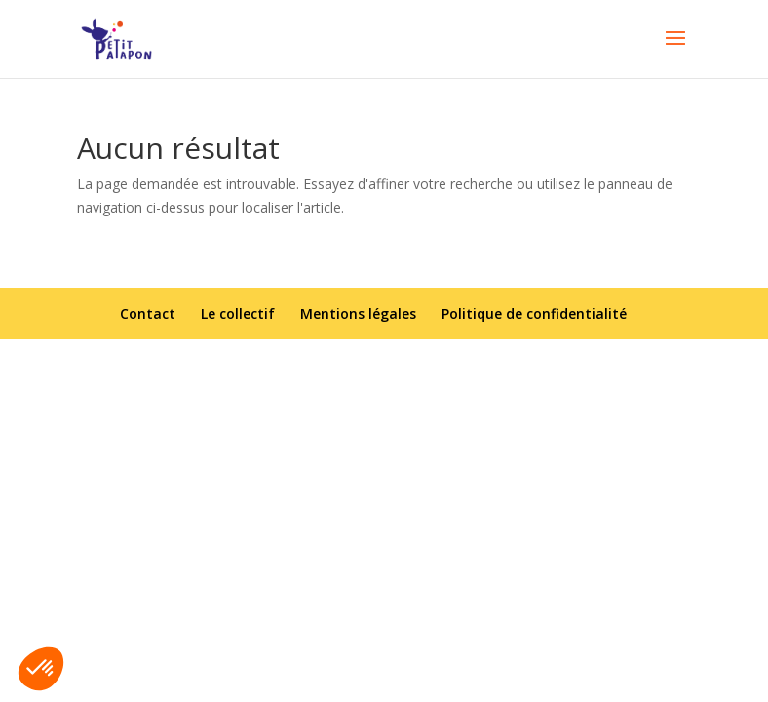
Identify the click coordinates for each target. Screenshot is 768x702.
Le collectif (238, 313)
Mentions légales (358, 313)
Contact (147, 313)
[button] (41, 668)
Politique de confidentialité (534, 313)
